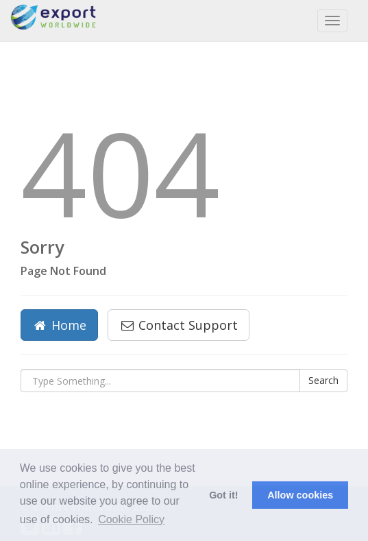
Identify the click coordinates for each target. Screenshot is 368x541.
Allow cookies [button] (300, 495)
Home (59, 325)
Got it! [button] (223, 495)
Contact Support (178, 325)
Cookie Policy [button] (131, 519)
